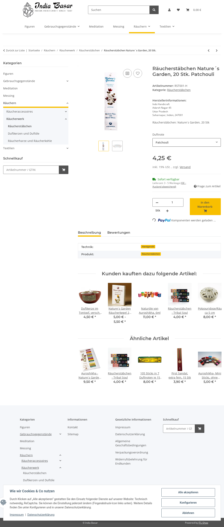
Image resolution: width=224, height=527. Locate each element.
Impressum (17, 514)
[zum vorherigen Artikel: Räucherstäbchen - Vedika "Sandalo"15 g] (209, 50)
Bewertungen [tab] (118, 232)
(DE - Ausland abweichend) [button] (169, 184)
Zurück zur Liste (15, 50)
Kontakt (73, 427)
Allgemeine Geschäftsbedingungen (130, 443)
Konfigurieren (188, 502)
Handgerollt (148, 246)
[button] (169, 10)
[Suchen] (118, 10)
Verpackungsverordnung (131, 452)
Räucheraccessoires (19, 111)
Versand (185, 167)
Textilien (9, 148)
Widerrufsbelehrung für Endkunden (131, 461)
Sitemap (73, 434)
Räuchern (9, 103)
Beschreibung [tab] (89, 232)
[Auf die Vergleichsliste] (127, 73)
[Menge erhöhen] (167, 211)
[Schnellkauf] (31, 169)
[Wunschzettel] (178, 10)
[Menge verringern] (157, 202)
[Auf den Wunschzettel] (137, 73)
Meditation (10, 88)
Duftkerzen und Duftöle (23, 133)
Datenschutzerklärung (40, 514)
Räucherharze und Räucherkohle (30, 141)
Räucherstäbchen (179, 90)
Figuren (8, 74)
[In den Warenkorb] (81, 63)
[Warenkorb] (193, 10)
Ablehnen (188, 513)
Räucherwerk (15, 119)
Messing (8, 96)
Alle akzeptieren (188, 492)
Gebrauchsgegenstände (19, 81)
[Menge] (172, 202)
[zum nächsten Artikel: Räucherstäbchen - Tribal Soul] (217, 50)
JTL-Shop (203, 522)
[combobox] (186, 142)
